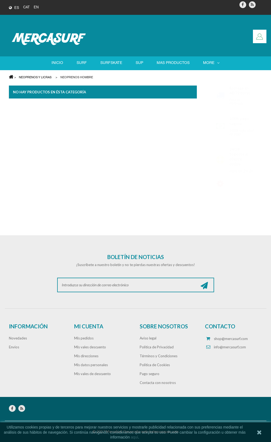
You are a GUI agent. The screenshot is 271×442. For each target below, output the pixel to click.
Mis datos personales (91, 365)
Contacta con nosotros (158, 382)
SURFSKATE (111, 63)
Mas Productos (173, 63)
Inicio (57, 63)
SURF (82, 63)
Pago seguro (149, 374)
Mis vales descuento (90, 347)
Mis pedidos (84, 338)
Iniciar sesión (259, 36)
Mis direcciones (86, 356)
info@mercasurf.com (230, 347)
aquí (134, 437)
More (211, 63)
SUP (139, 63)
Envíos (14, 347)
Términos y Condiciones (158, 356)
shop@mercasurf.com (231, 338)
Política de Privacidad (157, 347)
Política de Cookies (155, 365)
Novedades (18, 338)
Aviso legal (148, 338)
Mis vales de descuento (92, 374)
